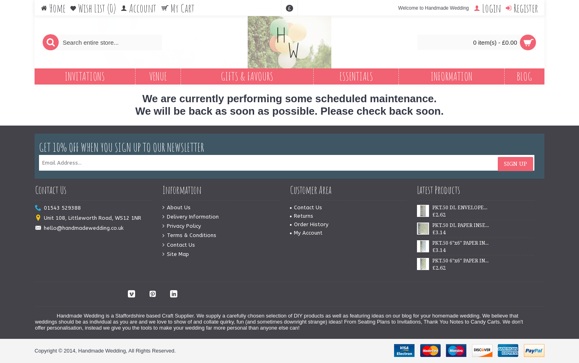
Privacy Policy (181, 226)
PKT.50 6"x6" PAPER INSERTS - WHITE (460, 243)
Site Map (175, 254)
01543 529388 (58, 208)
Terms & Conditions (189, 235)
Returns (301, 216)
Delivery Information (190, 217)
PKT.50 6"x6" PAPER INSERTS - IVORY (460, 261)
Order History (309, 224)
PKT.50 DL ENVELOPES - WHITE (460, 207)
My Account (306, 233)
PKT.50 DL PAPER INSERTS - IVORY (460, 225)
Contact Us (178, 245)
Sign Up (515, 163)
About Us (176, 207)
